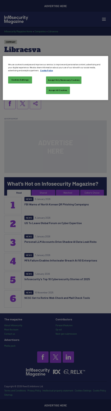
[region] (55, 78)
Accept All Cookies (58, 90)
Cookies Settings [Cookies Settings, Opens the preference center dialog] (20, 80)
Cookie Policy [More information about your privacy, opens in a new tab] (46, 70)
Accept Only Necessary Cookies (64, 80)
